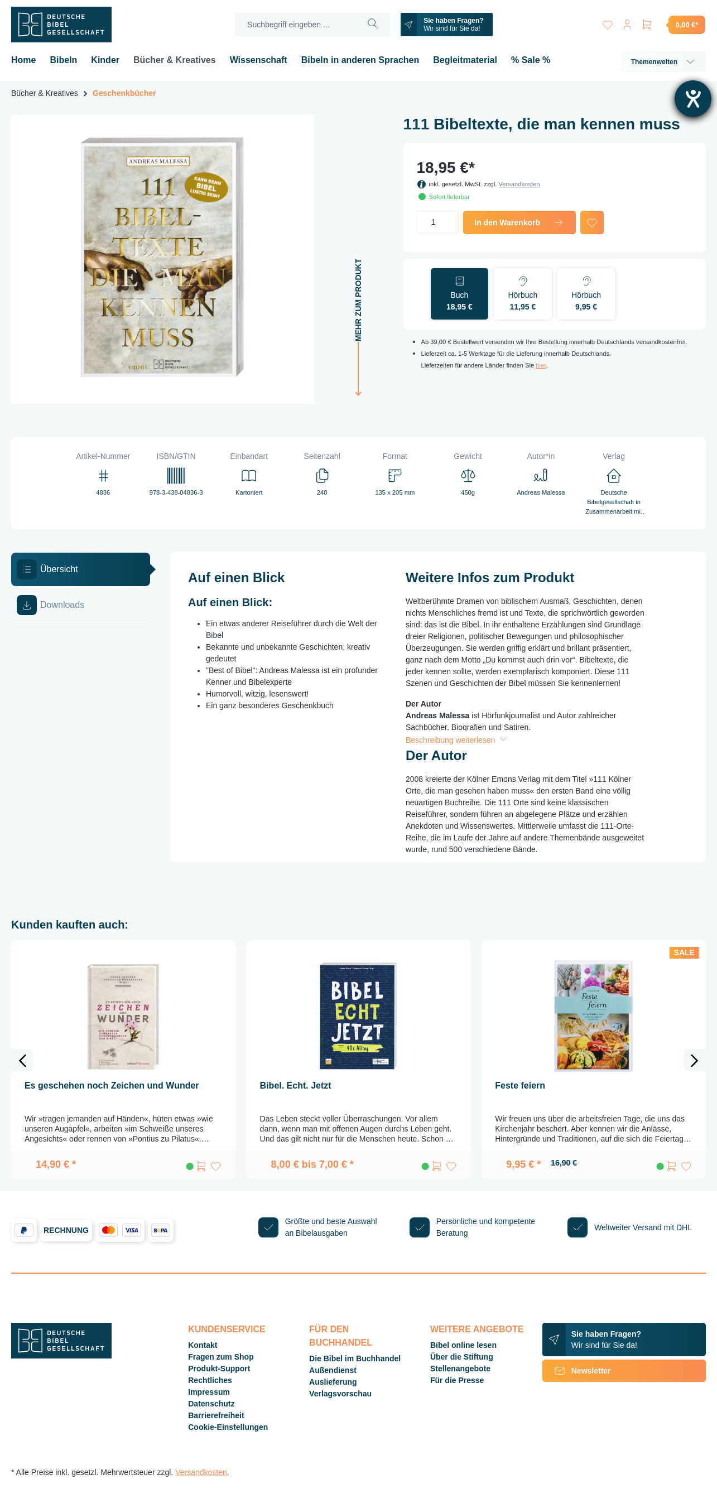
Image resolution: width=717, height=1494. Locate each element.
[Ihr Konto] (626, 22)
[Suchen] (371, 25)
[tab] (80, 569)
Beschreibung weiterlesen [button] (457, 740)
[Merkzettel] (606, 22)
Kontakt (202, 1345)
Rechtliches (210, 1380)
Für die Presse (457, 1380)
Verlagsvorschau (340, 1393)
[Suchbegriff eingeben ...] (294, 25)
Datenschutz (211, 1403)
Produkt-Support (219, 1368)
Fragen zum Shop (220, 1356)
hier (541, 365)
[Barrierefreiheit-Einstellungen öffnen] (693, 98)
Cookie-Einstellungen (228, 1427)
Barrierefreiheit (216, 1415)
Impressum (209, 1391)
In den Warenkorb (519, 222)
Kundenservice (226, 1329)
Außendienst (333, 1370)
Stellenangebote (460, 1368)
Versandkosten (519, 184)
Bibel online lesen (463, 1345)
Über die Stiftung (461, 1356)
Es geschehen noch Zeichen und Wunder (112, 1085)
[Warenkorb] (673, 24)
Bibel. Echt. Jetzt (295, 1085)
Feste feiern (520, 1085)
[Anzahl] (438, 222)
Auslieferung (333, 1381)
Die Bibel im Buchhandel (355, 1358)
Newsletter (576, 1371)
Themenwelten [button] (663, 62)
